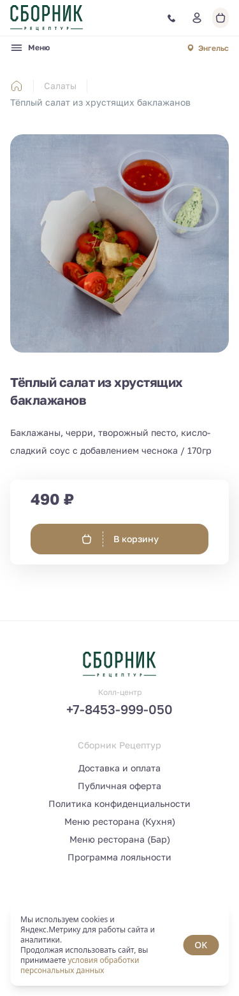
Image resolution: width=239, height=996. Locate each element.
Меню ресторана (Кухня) (119, 821)
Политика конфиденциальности (119, 803)
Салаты (60, 85)
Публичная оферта (119, 785)
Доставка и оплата (119, 767)
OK (200, 945)
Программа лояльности (119, 857)
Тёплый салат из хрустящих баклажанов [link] (100, 102)
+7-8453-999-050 (119, 709)
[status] (119, 945)
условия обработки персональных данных (79, 965)
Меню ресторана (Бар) (119, 839)
